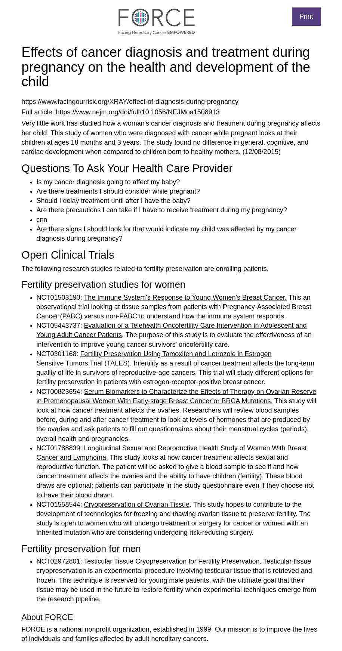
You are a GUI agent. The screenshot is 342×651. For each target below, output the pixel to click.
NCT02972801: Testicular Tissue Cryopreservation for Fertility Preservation (148, 561)
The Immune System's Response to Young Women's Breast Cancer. (185, 297)
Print (306, 16)
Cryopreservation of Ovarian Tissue (137, 504)
